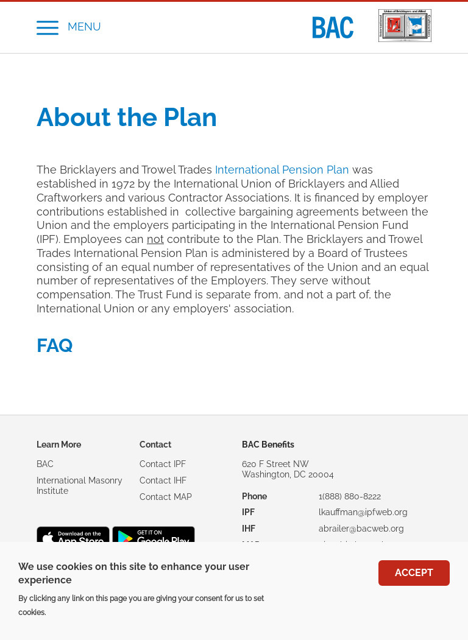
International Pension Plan (282, 170)
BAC (45, 464)
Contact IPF (163, 464)
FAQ (55, 345)
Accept (414, 572)
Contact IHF (163, 480)
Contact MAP (166, 497)
